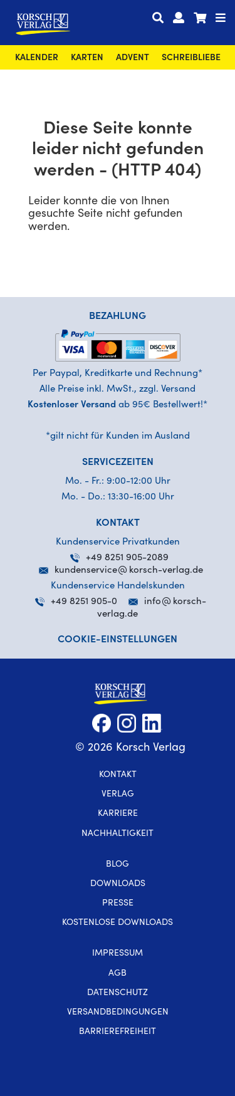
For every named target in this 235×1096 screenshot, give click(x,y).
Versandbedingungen (118, 1012)
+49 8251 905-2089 (119, 558)
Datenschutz (117, 993)
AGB (117, 973)
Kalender (36, 58)
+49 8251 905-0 (76, 602)
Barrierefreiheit (117, 1032)
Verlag (118, 794)
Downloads (117, 884)
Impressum (117, 953)
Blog (117, 864)
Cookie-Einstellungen (117, 640)
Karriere (118, 814)
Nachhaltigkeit (117, 834)
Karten (87, 58)
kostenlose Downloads (117, 923)
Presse (117, 903)
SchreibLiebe (191, 58)
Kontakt (118, 775)
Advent (132, 58)
